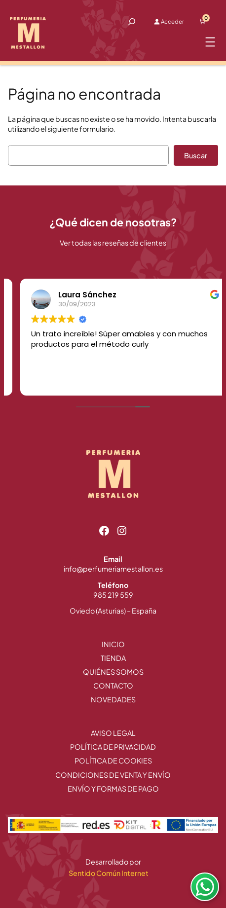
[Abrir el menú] (210, 42)
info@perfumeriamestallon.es (113, 568)
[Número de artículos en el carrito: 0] (202, 21)
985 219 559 (113, 594)
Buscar (195, 155)
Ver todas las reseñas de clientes (113, 242)
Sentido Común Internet (109, 873)
